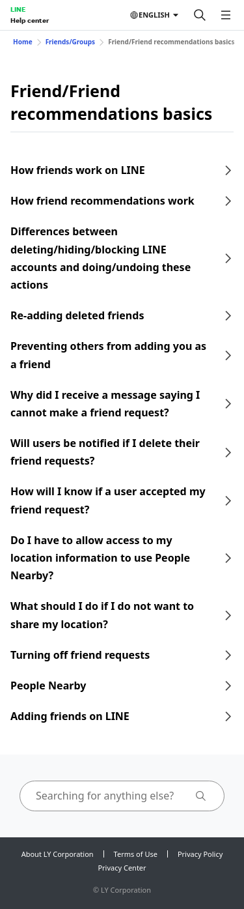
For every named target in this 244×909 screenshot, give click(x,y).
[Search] (200, 15)
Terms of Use (135, 854)
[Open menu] (226, 15)
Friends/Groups (71, 41)
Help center (29, 20)
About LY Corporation (57, 854)
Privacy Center (122, 868)
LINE (17, 9)
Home (23, 41)
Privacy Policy (200, 854)
